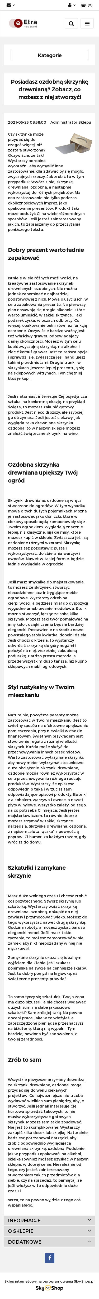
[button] (86, 5)
